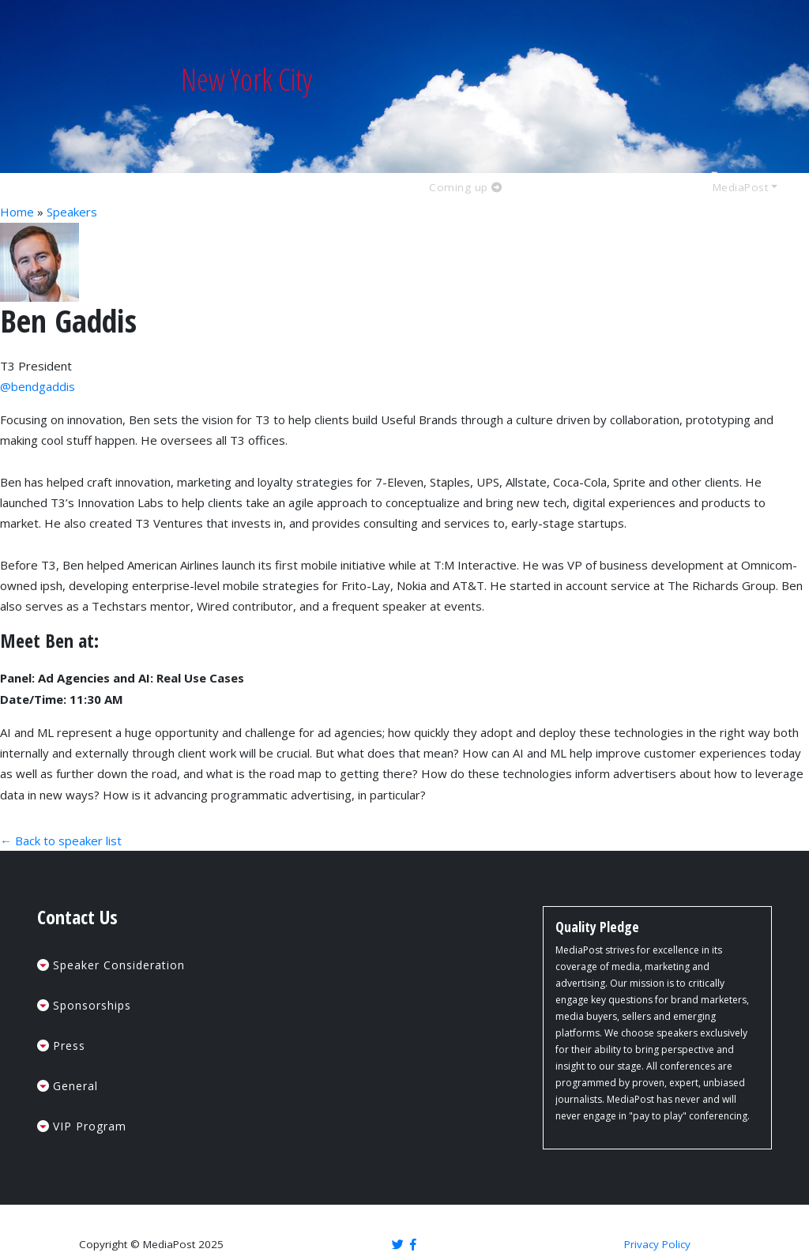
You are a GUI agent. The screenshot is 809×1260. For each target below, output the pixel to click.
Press (69, 1045)
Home (17, 212)
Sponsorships (92, 1005)
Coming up (466, 188)
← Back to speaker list (61, 840)
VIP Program (89, 1126)
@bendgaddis (37, 386)
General (75, 1085)
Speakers (72, 212)
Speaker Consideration (119, 964)
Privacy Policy (657, 1244)
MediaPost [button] (741, 188)
